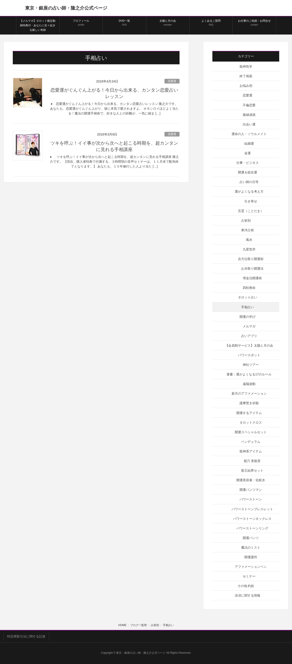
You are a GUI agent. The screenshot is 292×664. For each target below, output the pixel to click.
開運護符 (250, 557)
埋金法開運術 (252, 278)
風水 (249, 240)
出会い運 (249, 124)
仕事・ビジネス (247, 163)
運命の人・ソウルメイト (249, 134)
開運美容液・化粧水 (250, 480)
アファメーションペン (251, 566)
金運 (247, 153)
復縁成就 (249, 115)
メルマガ (249, 326)
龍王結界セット (252, 470)
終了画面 (246, 76)
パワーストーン (251, 499)
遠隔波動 (249, 384)
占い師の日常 (249, 182)
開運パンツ (251, 538)
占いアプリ (249, 336)
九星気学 (249, 249)
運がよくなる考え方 (249, 191)
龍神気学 (246, 66)
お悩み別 (246, 86)
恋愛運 (172, 81)
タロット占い (247, 297)
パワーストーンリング (252, 528)
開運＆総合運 (247, 172)
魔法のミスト (250, 547)
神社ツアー (251, 365)
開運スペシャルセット (251, 432)
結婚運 (249, 143)
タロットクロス (251, 422)
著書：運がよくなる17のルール (249, 374)
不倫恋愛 (249, 105)
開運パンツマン (251, 489)
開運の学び (248, 317)
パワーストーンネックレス (252, 519)
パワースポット (249, 355)
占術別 (246, 220)
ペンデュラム (250, 442)
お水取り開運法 (252, 268)
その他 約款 (245, 586)
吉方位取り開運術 (250, 259)
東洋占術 (247, 230)
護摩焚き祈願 (249, 403)
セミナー (249, 576)
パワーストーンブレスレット (252, 509)
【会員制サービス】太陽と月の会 (249, 345)
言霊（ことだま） (250, 211)
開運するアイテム (249, 413)
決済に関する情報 (247, 595)
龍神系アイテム (251, 451)
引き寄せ (250, 201)
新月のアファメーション (249, 393)
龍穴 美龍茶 (252, 461)
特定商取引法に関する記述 (26, 636)
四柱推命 (249, 288)
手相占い (247, 307)
